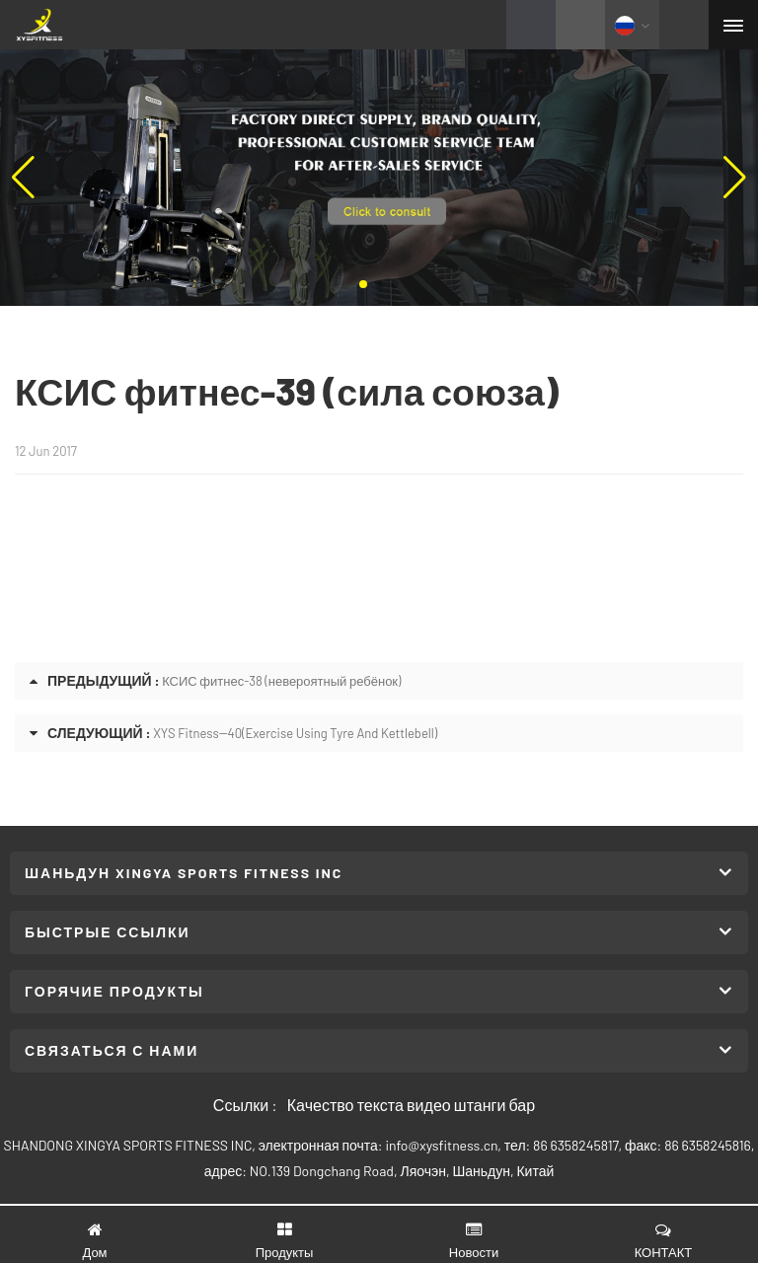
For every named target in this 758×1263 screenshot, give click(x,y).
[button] (363, 284)
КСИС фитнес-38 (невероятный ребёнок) (281, 681)
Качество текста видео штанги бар (411, 1104)
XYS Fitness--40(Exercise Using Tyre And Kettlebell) (295, 733)
